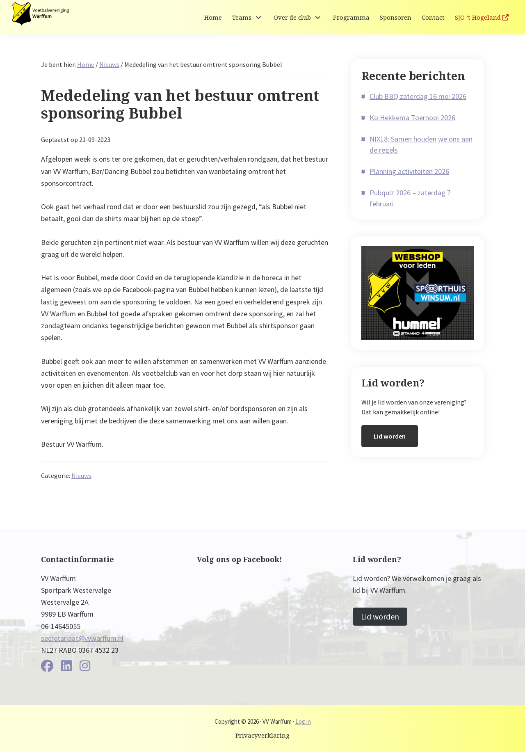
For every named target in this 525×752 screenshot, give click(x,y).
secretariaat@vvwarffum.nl (82, 638)
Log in (303, 721)
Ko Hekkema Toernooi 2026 (412, 117)
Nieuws (81, 475)
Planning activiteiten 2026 (409, 171)
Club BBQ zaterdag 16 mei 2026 (418, 96)
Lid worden (390, 436)
